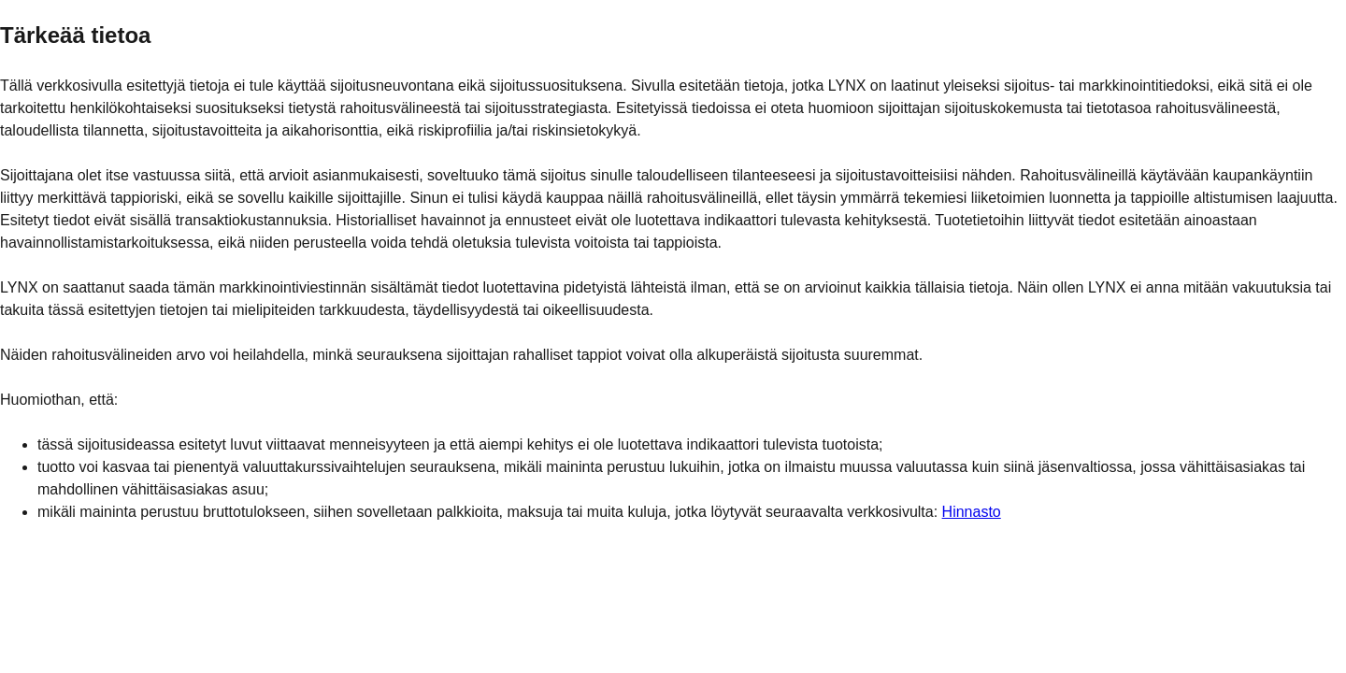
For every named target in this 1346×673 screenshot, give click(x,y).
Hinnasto (971, 512)
